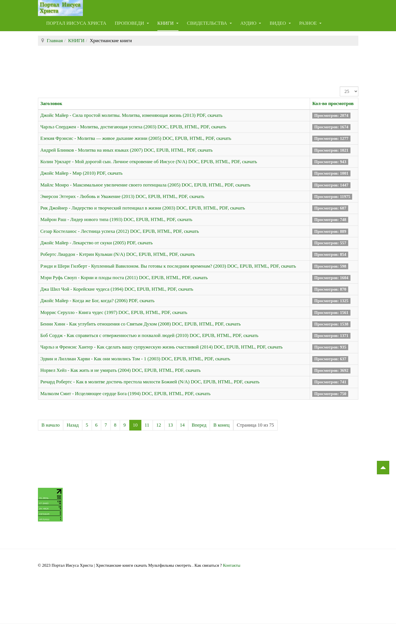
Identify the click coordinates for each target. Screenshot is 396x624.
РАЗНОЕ (310, 23)
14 (182, 425)
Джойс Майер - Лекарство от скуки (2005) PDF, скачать (96, 242)
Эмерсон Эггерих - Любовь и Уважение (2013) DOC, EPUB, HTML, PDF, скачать (122, 196)
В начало (51, 425)
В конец (221, 425)
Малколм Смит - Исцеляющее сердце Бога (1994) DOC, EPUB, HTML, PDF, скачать (125, 393)
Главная (55, 40)
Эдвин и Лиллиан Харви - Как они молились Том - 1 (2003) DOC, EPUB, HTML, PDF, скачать (135, 358)
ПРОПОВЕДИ (132, 23)
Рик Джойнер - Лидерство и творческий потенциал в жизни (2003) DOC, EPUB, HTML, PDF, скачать (142, 208)
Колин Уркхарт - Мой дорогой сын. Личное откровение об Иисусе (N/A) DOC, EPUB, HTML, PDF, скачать (148, 161)
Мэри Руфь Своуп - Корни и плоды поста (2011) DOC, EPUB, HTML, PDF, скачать (124, 277)
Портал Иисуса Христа (76, 23)
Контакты (231, 565)
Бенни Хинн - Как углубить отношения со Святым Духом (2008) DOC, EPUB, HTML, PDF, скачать (140, 324)
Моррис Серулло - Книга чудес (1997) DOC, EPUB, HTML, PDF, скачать (113, 312)
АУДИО (250, 23)
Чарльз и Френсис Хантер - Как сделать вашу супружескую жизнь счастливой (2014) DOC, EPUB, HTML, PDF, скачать (161, 347)
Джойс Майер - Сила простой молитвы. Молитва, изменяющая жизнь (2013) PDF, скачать (131, 115)
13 (170, 425)
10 (135, 425)
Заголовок (51, 103)
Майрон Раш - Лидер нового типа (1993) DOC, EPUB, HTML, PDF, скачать (116, 219)
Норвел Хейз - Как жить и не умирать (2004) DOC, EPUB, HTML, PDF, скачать (120, 370)
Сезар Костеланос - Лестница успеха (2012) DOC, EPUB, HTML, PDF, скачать (119, 231)
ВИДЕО (280, 23)
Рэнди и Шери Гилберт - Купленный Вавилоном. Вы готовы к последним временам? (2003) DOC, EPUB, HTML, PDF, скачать (168, 266)
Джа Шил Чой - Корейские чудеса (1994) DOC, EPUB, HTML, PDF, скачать (116, 289)
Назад (73, 425)
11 (147, 425)
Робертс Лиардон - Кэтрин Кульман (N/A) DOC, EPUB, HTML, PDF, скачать (117, 254)
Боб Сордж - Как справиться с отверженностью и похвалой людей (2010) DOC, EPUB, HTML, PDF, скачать (149, 335)
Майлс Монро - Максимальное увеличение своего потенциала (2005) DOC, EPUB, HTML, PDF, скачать (145, 185)
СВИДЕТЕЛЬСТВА (209, 23)
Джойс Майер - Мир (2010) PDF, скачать (81, 173)
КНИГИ (167, 23)
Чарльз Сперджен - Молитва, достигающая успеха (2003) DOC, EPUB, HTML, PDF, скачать (133, 126)
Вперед (199, 425)
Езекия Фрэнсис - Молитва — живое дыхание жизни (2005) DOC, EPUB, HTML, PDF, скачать (135, 138)
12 (158, 425)
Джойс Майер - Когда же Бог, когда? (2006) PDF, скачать (97, 300)
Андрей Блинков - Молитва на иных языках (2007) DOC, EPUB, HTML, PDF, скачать (126, 150)
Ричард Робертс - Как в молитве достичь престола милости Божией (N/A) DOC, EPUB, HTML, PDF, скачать (150, 381)
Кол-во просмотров (333, 103)
